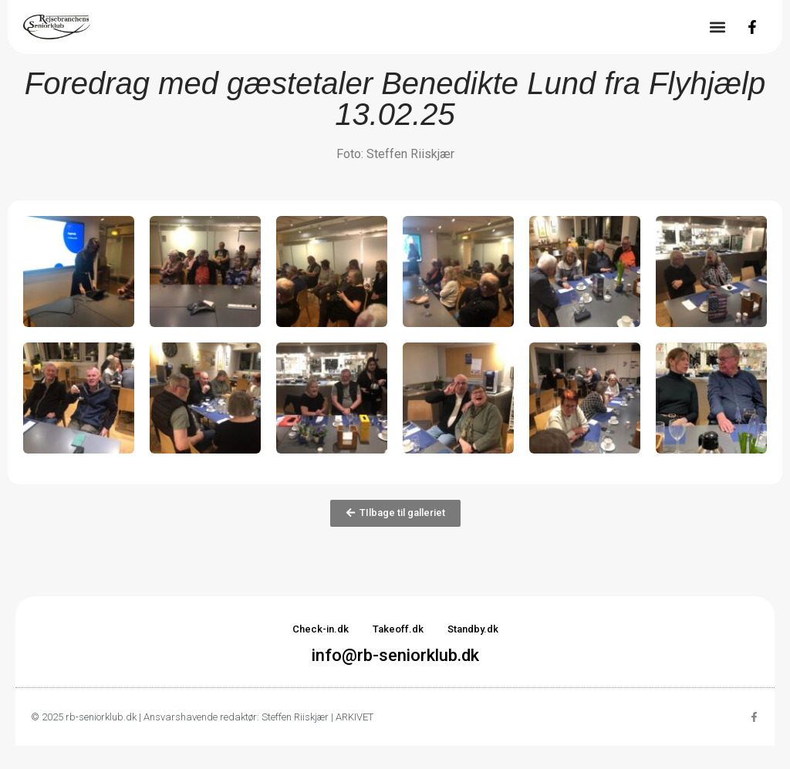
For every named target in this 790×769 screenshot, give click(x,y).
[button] (717, 27)
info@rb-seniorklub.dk (395, 655)
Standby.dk (472, 629)
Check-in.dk (320, 629)
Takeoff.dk (398, 629)
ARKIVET (354, 717)
